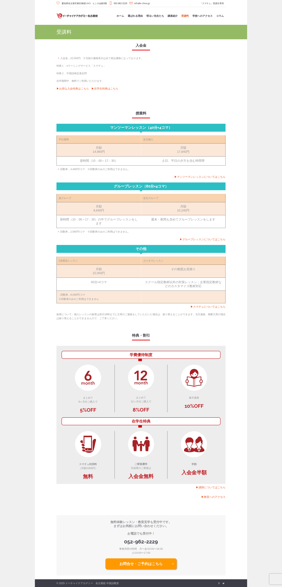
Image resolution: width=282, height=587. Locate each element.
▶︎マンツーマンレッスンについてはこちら (200, 176)
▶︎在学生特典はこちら (104, 88)
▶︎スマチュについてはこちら (208, 306)
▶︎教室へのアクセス (213, 497)
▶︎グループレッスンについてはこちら (203, 239)
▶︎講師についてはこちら (211, 487)
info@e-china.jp (142, 3)
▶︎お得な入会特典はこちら (72, 88)
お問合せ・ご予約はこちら (141, 563)
